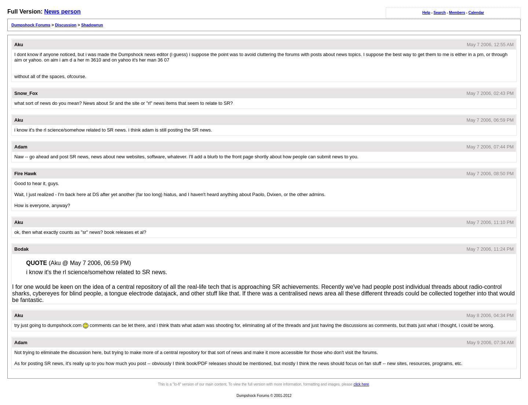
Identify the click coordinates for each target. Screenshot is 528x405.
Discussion (66, 25)
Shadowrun (92, 25)
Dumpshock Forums (30, 25)
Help (426, 13)
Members (457, 13)
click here (361, 384)
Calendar (476, 13)
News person (62, 11)
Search (439, 13)
